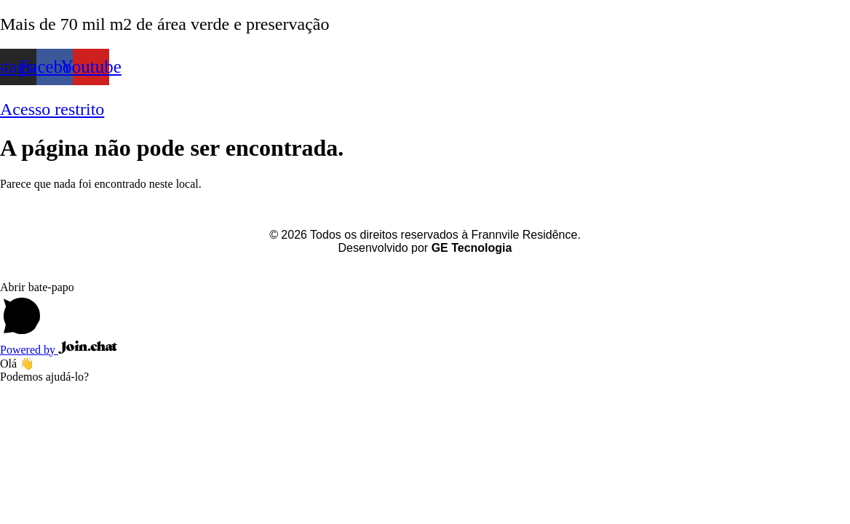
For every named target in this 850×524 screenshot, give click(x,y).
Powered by (58, 350)
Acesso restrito (52, 109)
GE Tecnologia (472, 248)
